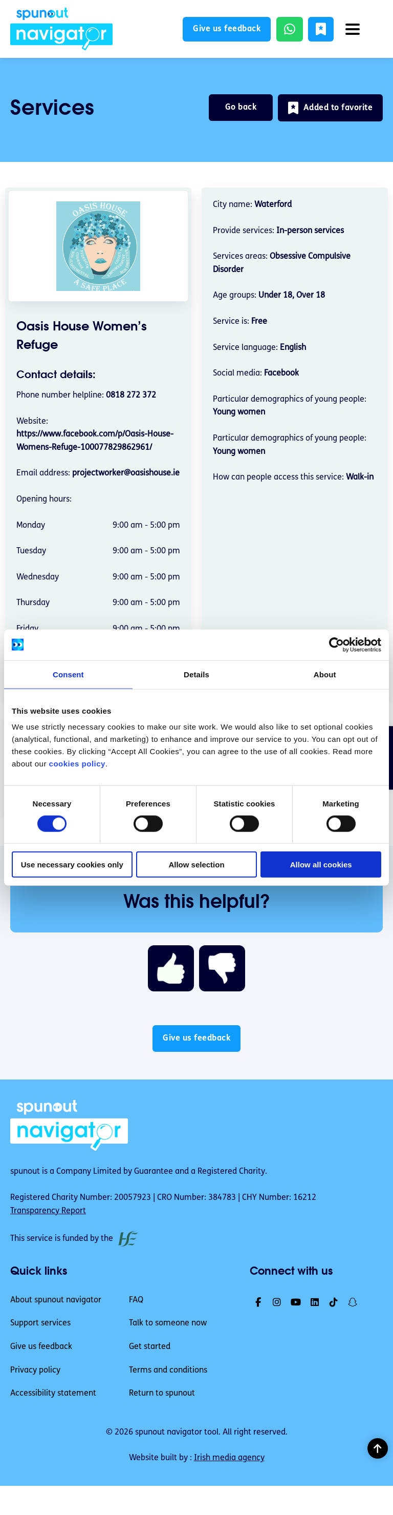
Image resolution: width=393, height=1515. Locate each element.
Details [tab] (196, 674)
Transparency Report (48, 1211)
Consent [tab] (68, 674)
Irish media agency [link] (229, 1458)
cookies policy (77, 763)
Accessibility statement (53, 1393)
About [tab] (325, 674)
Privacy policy (35, 1370)
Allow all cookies (321, 864)
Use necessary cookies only (72, 864)
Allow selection (196, 864)
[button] (321, 29)
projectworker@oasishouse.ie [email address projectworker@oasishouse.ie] (126, 473)
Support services (40, 1323)
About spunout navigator (55, 1300)
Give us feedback (41, 1347)
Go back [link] (241, 107)
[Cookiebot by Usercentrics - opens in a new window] (336, 644)
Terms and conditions (168, 1370)
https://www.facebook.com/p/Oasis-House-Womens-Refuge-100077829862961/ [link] (94, 441)
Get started (149, 1347)
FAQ (136, 1300)
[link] (61, 29)
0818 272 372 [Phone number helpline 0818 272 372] (131, 395)
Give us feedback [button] (227, 29)
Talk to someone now (168, 1323)
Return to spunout (162, 1393)
